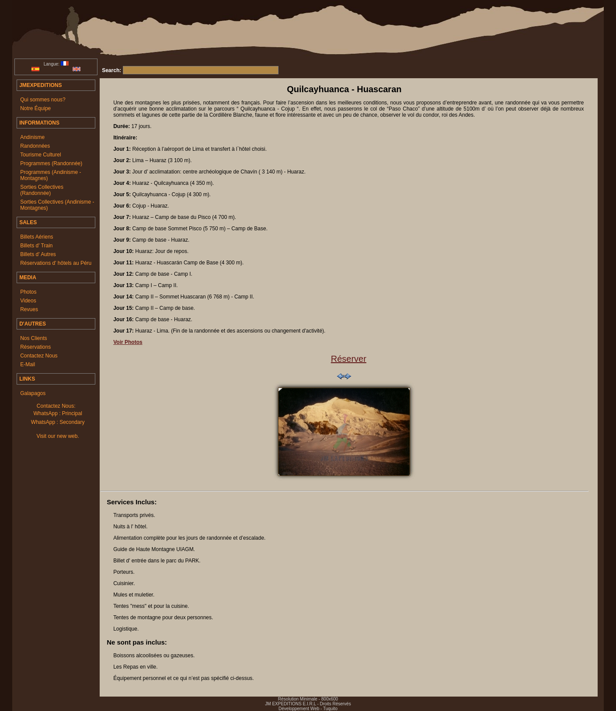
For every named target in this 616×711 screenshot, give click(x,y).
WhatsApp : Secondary (58, 422)
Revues (29, 309)
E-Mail (27, 364)
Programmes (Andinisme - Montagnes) (50, 175)
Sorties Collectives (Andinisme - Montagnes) (57, 205)
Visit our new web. (58, 436)
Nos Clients (33, 338)
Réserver (348, 359)
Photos (28, 292)
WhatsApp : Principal (57, 413)
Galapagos (32, 393)
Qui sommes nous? (42, 100)
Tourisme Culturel (40, 155)
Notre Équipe (35, 108)
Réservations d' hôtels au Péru (55, 263)
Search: (111, 70)
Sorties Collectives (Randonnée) (41, 190)
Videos (28, 301)
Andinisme (32, 137)
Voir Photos (127, 342)
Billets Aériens (36, 237)
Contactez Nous (38, 356)
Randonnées (35, 146)
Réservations (35, 347)
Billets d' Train (36, 246)
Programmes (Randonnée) (51, 163)
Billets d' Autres (38, 254)
